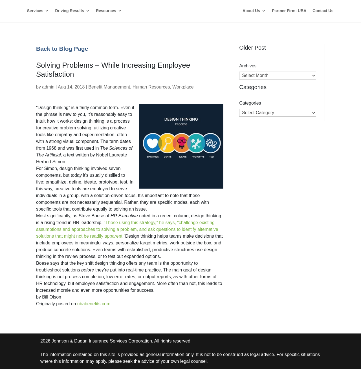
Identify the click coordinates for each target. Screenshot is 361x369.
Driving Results (69, 11)
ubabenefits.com (93, 303)
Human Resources (151, 87)
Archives (247, 65)
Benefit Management (109, 87)
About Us (251, 11)
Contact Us (322, 11)
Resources (106, 11)
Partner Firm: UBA (289, 11)
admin (48, 87)
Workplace (182, 87)
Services (35, 11)
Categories (250, 103)
